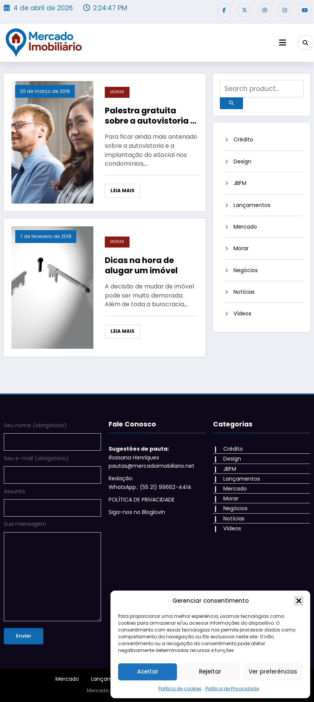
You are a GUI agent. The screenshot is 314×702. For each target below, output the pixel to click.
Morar (117, 92)
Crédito (243, 139)
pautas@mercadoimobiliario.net (151, 466)
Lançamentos (252, 205)
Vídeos (242, 313)
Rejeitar (210, 671)
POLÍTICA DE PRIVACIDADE (142, 499)
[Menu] (282, 42)
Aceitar (147, 671)
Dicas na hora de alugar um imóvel (141, 265)
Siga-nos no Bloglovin (137, 512)
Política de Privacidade (232, 688)
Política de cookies (180, 688)
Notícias (244, 292)
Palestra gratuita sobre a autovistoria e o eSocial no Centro (150, 115)
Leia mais (122, 190)
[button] (299, 601)
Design (242, 161)
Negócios (246, 270)
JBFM (240, 183)
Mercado (245, 226)
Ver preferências (273, 671)
